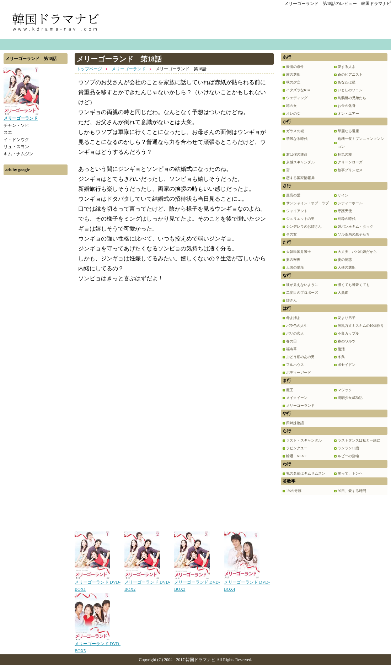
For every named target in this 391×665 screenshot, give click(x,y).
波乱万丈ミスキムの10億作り (361, 326)
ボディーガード (298, 372)
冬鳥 (341, 357)
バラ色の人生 (296, 326)
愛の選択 (293, 74)
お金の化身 (346, 106)
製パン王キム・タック (355, 226)
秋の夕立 (293, 82)
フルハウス (295, 365)
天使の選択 (346, 267)
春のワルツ (346, 341)
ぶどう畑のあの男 (300, 357)
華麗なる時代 (296, 139)
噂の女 (291, 106)
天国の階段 (295, 267)
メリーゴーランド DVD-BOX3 (197, 583)
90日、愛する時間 (352, 491)
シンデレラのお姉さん (304, 226)
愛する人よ (346, 67)
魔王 (289, 390)
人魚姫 (343, 292)
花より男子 (346, 318)
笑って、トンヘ (350, 473)
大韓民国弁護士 (298, 252)
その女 (291, 234)
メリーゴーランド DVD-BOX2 (147, 583)
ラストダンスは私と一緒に (359, 440)
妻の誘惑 (345, 259)
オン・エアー (348, 113)
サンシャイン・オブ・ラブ (307, 203)
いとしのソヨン (350, 90)
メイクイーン (296, 398)
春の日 (291, 341)
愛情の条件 (295, 67)
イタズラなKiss (298, 90)
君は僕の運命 (296, 154)
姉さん (291, 300)
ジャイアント (296, 211)
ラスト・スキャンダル (304, 440)
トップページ (89, 68)
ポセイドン (346, 365)
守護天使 (345, 211)
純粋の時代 (346, 219)
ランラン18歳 (348, 448)
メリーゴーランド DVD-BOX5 (97, 644)
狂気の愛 (345, 154)
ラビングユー (296, 448)
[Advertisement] (35, 285)
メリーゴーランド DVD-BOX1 (97, 583)
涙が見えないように (302, 285)
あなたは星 (346, 82)
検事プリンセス (350, 170)
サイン (343, 195)
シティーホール (350, 203)
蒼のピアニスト (350, 74)
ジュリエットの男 (300, 219)
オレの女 (293, 113)
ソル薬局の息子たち (354, 234)
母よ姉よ (293, 318)
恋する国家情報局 (300, 178)
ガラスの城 (295, 131)
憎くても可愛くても (354, 285)
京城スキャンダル (300, 162)
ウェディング (296, 98)
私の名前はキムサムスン (305, 473)
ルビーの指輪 (348, 456)
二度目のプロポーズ (302, 292)
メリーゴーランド (129, 68)
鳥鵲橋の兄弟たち (352, 98)
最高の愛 (293, 195)
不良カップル (348, 333)
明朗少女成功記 (350, 398)
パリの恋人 (295, 333)
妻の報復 (293, 259)
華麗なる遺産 (348, 131)
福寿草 (291, 349)
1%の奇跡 (293, 491)
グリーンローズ (350, 162)
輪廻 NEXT (296, 456)
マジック (345, 390)
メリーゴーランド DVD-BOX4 (247, 583)
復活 (341, 349)
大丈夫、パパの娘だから (357, 252)
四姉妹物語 (295, 423)
